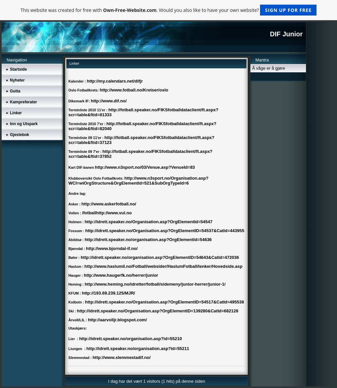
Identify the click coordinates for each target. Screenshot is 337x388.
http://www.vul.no (114, 212)
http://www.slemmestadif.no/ (122, 357)
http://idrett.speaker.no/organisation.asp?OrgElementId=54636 (148, 239)
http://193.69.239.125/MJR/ (108, 293)
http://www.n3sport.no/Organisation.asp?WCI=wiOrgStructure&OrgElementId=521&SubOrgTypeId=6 (138, 181)
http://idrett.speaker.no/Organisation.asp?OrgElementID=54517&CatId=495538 (164, 302)
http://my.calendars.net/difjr (115, 81)
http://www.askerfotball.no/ (109, 203)
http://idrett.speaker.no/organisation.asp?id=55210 (130, 338)
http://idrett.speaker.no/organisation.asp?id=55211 (138, 348)
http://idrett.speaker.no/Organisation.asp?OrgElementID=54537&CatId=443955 (164, 230)
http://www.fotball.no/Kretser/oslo (134, 90)
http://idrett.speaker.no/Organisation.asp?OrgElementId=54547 (148, 221)
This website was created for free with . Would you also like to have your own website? (168, 10)
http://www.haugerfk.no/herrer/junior (121, 275)
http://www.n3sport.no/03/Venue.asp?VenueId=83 (145, 167)
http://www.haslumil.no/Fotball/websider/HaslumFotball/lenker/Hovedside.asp (164, 266)
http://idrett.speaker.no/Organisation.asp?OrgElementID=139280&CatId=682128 (157, 310)
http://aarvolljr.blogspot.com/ (117, 319)
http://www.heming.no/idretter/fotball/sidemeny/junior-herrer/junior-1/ (155, 284)
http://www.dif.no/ (109, 100)
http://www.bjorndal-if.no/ (111, 248)
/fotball (89, 212)
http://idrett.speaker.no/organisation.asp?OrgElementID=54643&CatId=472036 (160, 257)
